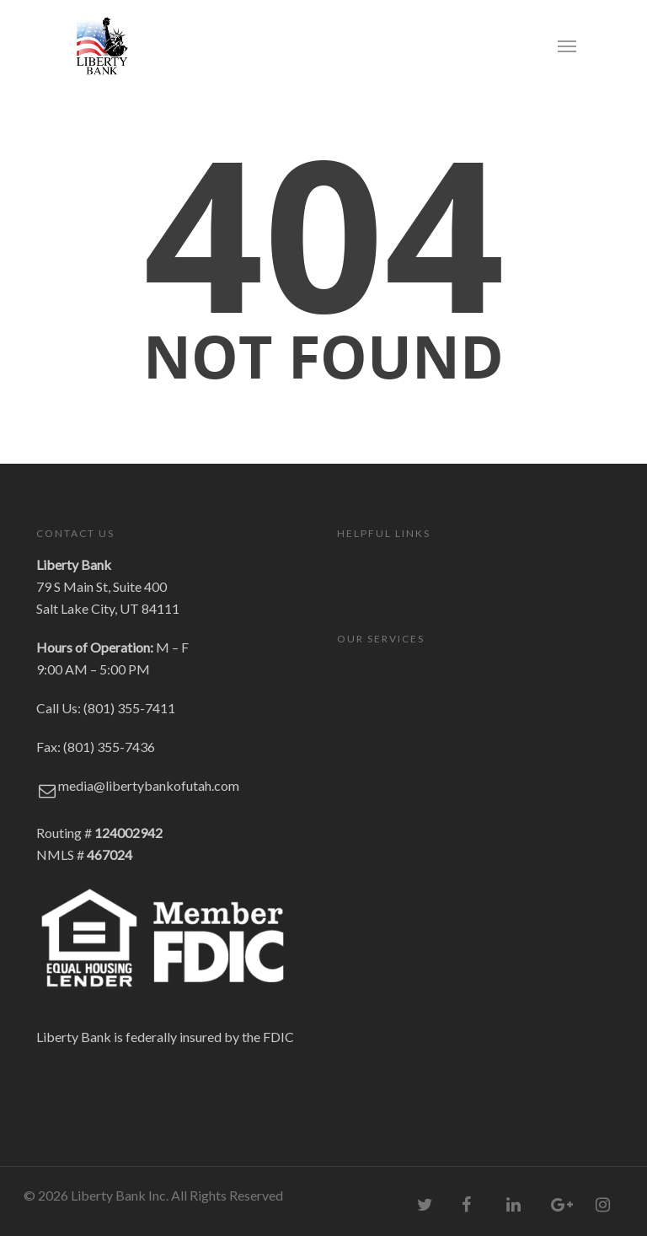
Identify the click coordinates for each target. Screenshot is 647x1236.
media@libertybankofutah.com (148, 785)
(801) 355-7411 (129, 708)
